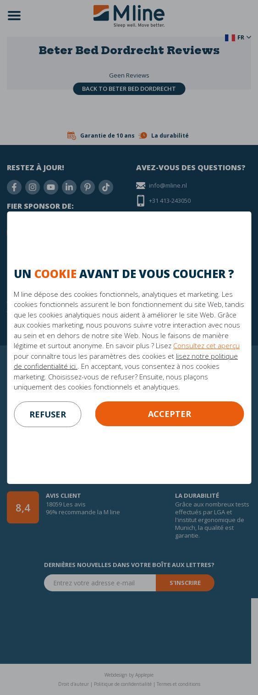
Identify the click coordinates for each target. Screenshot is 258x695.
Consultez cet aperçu (206, 345)
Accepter (169, 413)
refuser (47, 414)
